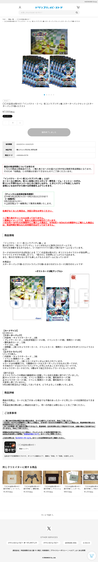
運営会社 (16, 550)
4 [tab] (51, 94)
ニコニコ (86, 543)
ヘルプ (71, 550)
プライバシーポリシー (59, 550)
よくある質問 (80, 550)
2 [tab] (46, 94)
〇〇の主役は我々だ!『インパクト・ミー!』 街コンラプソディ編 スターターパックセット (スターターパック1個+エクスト (42, 21)
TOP (4, 19)
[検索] (76, 12)
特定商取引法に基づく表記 (31, 550)
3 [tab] (49, 94)
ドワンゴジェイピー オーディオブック (22, 543)
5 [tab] (53, 94)
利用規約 (45, 550)
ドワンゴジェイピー (51, 543)
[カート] (78, 7)
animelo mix (70, 543)
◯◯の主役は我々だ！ (23, 19)
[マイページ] (19, 7)
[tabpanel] (49, 58)
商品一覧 (11, 19)
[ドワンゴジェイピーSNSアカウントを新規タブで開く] (49, 528)
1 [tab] (44, 94)
